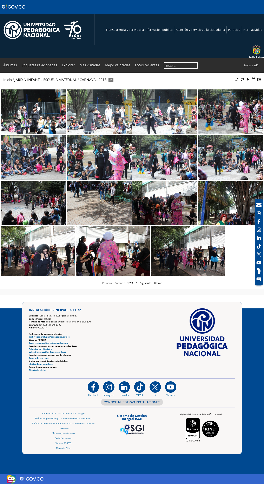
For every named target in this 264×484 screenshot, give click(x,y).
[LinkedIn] (259, 238)
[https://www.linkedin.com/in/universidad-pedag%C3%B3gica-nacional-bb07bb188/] (124, 389)
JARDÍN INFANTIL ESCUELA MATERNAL (46, 79)
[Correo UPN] (259, 205)
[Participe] (259, 271)
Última (158, 283)
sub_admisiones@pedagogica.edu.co (47, 352)
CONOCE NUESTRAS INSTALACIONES (132, 402)
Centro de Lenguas (38, 358)
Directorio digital (37, 370)
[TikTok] (259, 246)
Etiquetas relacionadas (39, 65)
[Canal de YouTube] (259, 263)
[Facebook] (259, 221)
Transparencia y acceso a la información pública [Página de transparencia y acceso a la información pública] (139, 30)
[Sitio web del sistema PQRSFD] (259, 279)
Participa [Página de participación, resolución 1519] (234, 30)
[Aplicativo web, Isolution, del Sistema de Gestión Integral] (132, 423)
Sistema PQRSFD (63, 443)
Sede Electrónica (63, 438)
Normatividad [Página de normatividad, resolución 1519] (252, 30)
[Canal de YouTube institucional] (170, 389)
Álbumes (10, 65)
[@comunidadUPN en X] (155, 389)
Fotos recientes (147, 65)
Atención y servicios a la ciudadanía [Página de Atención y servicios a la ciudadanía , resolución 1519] (200, 30)
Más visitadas (90, 65)
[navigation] (259, 242)
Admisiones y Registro (40, 349)
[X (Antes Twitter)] (259, 254)
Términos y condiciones (63, 433)
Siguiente (145, 283)
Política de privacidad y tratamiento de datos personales (63, 418)
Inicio (7, 79)
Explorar (68, 65)
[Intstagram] (259, 230)
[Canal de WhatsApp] (259, 213)
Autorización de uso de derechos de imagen (63, 413)
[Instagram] (109, 389)
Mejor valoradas (117, 65)
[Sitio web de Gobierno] (14, 11)
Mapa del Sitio (63, 448)
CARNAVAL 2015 (93, 79)
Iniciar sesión (252, 65)
